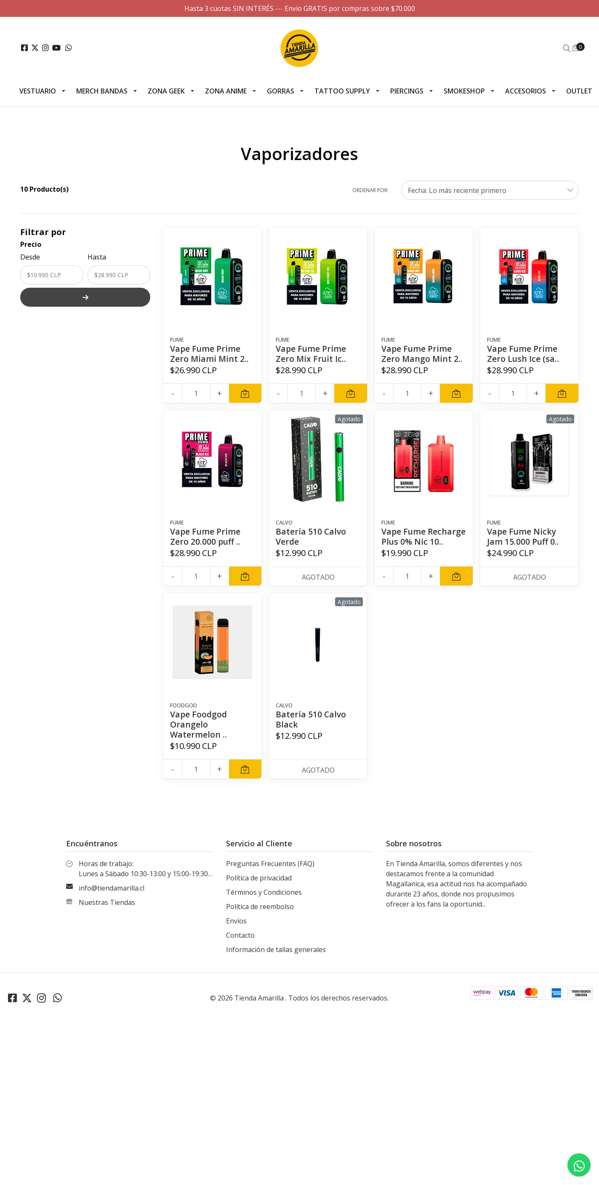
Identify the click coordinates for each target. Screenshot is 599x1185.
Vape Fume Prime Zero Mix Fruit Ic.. (311, 353)
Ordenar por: (370, 190)
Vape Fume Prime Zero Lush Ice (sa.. (523, 353)
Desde (30, 257)
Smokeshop (464, 91)
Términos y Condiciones (264, 902)
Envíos (236, 931)
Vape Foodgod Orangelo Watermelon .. (199, 734)
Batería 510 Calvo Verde (311, 536)
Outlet (579, 91)
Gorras (280, 91)
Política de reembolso (260, 916)
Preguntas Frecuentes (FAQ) (270, 873)
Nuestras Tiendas (107, 912)
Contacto (240, 945)
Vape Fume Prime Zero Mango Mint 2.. (422, 353)
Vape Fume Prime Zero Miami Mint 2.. (210, 353)
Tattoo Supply (342, 91)
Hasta (97, 257)
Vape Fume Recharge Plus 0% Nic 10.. (417, 541)
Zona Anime (226, 91)
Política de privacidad (259, 888)
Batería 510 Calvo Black (311, 729)
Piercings (406, 91)
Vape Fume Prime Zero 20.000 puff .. (205, 536)
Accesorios (525, 91)
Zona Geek (166, 91)
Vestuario (37, 91)
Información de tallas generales (276, 959)
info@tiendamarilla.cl (111, 898)
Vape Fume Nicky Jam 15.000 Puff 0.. (523, 536)
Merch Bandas (102, 91)
